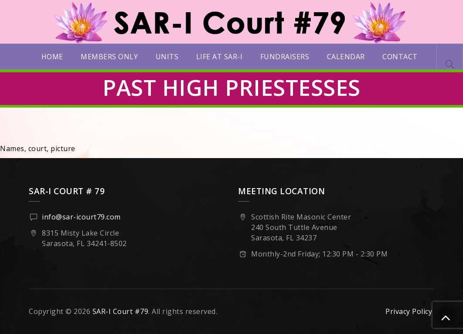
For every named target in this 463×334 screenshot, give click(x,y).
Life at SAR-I (219, 56)
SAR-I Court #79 (120, 311)
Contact (400, 56)
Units (167, 56)
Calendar (346, 56)
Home (52, 56)
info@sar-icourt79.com (81, 217)
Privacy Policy (408, 311)
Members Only (109, 56)
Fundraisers (285, 56)
